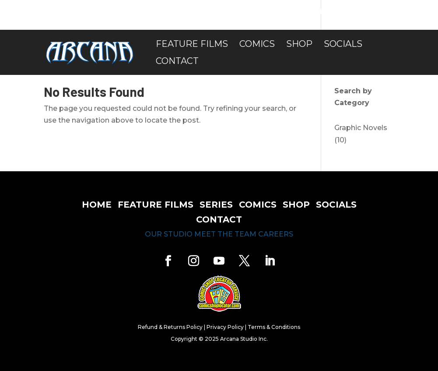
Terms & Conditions (274, 327)
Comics (257, 45)
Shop (299, 45)
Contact (177, 62)
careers (275, 234)
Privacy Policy (225, 327)
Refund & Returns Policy (170, 327)
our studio (169, 234)
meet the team (225, 234)
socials (336, 204)
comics (258, 204)
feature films (155, 204)
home (97, 204)
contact (219, 219)
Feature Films (192, 45)
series (216, 204)
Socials (343, 45)
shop (296, 204)
